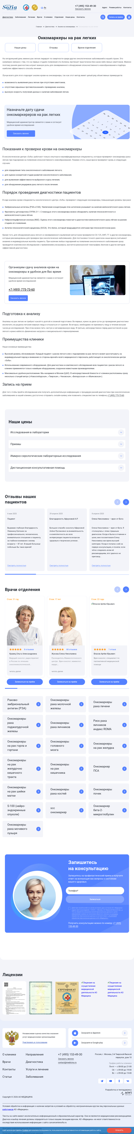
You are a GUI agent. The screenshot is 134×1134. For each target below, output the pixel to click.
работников (7, 1106)
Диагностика (34, 1058)
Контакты (9, 1066)
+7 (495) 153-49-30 (85, 3)
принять (119, 1130)
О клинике (9, 1051)
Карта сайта (113, 1125)
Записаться (95, 896)
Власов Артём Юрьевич (104, 650)
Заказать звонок (83, 6)
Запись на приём (116, 15)
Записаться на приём (25, 678)
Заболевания (34, 1073)
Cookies (25, 1130)
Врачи (6, 1058)
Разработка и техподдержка (118, 1086)
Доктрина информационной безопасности (21, 1125)
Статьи (7, 1073)
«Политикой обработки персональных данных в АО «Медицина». (94, 914)
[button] (126, 499)
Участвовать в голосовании (35, 1039)
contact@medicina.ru (67, 1059)
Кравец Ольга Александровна (23, 650)
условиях (114, 911)
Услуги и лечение (37, 1066)
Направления (35, 1051)
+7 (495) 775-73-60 (22, 286)
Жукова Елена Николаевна (64, 650)
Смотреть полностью (16, 562)
